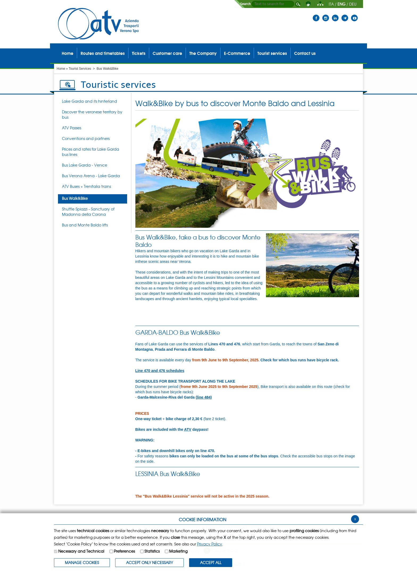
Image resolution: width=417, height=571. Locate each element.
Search (245, 4)
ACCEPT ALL (210, 562)
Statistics (152, 551)
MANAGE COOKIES (82, 562)
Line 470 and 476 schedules (159, 371)
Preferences (124, 551)
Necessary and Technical (81, 551)
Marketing (178, 551)
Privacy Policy (209, 544)
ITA (331, 4)
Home (61, 69)
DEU (352, 4)
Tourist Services (80, 69)
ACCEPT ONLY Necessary (149, 562)
